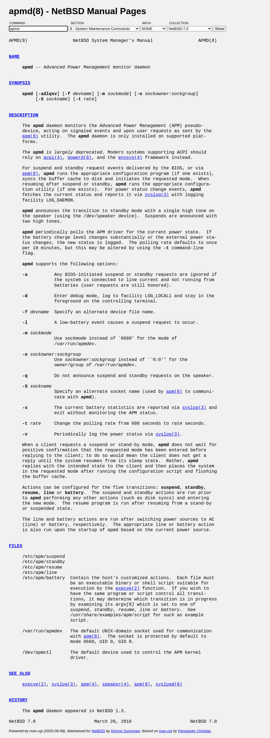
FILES (15, 546)
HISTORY (18, 700)
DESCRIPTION (23, 115)
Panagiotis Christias (194, 731)
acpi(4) (53, 158)
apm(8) (30, 136)
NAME (14, 57)
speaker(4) (115, 684)
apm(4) (89, 684)
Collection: (179, 23)
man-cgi (165, 731)
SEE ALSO (19, 674)
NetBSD (98, 731)
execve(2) (127, 589)
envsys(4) (130, 158)
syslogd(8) (169, 684)
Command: (19, 23)
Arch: (149, 23)
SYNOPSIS (19, 83)
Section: (79, 23)
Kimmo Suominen (125, 731)
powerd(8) (79, 158)
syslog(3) (157, 195)
